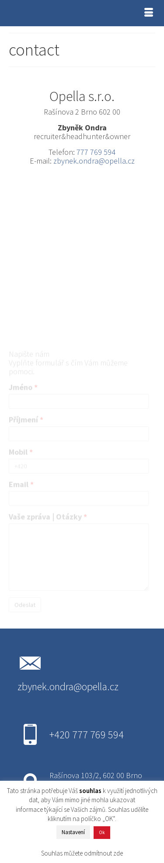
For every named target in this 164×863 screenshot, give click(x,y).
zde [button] (118, 853)
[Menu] (149, 13)
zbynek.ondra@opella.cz (94, 161)
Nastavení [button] (73, 832)
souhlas (90, 790)
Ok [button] (102, 832)
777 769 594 (96, 152)
